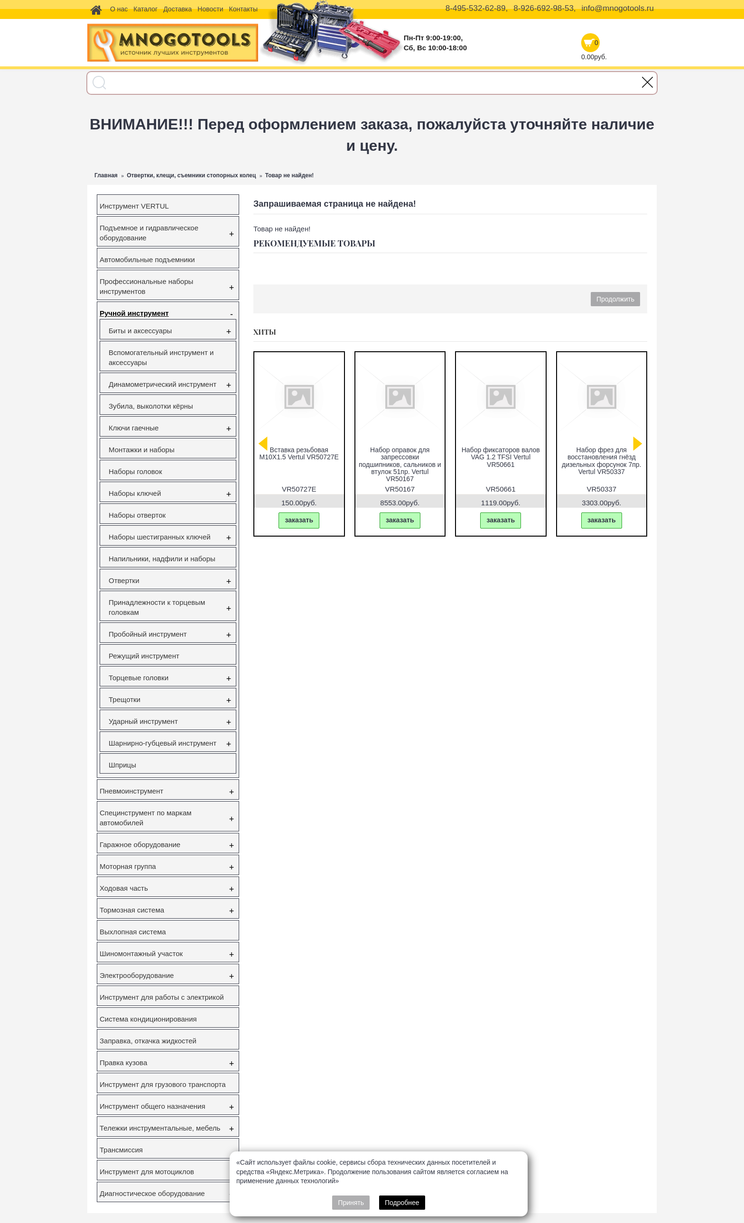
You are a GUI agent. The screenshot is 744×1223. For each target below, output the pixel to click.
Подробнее (402, 1202)
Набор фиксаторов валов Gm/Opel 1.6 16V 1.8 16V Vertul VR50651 (508, 457)
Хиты (264, 332)
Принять (351, 1202)
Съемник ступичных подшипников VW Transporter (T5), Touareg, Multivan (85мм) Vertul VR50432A (306, 464)
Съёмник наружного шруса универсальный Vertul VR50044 (407, 457)
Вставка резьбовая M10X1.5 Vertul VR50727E (609, 453)
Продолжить (615, 299)
